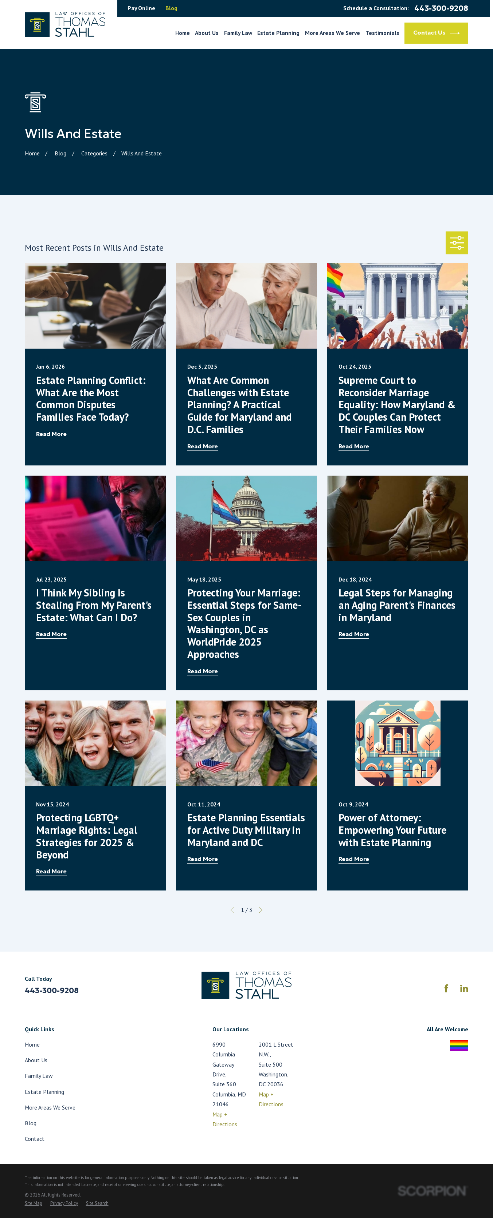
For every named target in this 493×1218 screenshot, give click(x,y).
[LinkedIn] (464, 988)
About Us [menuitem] (207, 32)
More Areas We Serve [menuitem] (332, 32)
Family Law (39, 1075)
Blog (171, 8)
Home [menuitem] (182, 32)
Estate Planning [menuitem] (278, 32)
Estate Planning (44, 1091)
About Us (36, 1060)
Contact (34, 1138)
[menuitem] (33, 1203)
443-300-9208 (441, 8)
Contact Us (436, 33)
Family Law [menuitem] (238, 32)
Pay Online (141, 8)
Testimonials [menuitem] (382, 32)
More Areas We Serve (50, 1107)
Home (32, 1044)
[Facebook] (446, 988)
